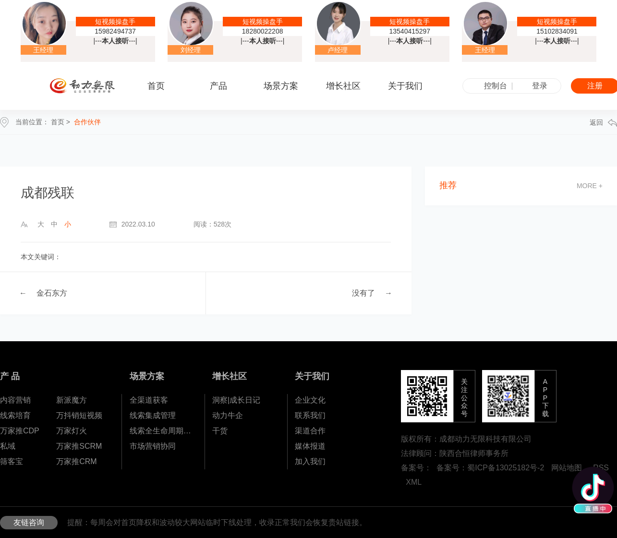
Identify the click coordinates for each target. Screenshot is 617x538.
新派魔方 (71, 400)
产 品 (10, 376)
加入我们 (310, 461)
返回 (603, 123)
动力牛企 (227, 415)
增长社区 (229, 376)
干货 (220, 431)
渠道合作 (310, 431)
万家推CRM (76, 461)
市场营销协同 (153, 446)
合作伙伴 (87, 122)
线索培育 (15, 415)
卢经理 (337, 50)
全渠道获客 (149, 400)
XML (414, 482)
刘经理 (191, 50)
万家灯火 (71, 431)
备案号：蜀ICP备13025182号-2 (490, 468)
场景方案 (147, 376)
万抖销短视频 (79, 415)
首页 (156, 86)
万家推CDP (19, 431)
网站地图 (566, 468)
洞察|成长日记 (236, 400)
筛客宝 (11, 461)
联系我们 (310, 415)
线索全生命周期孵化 (162, 431)
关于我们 (312, 376)
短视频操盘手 (115, 21)
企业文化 (310, 400)
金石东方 (51, 293)
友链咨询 (28, 522)
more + (590, 186)
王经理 (43, 50)
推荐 (448, 185)
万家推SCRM (79, 446)
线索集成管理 (153, 415)
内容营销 (15, 400)
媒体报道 (310, 446)
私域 (7, 446)
